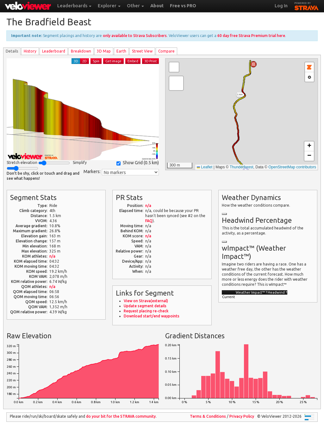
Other (135, 5)
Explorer (109, 5)
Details (12, 51)
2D (84, 61)
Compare (166, 51)
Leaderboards (74, 5)
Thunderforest (241, 167)
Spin (96, 61)
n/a (52, 256)
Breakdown (81, 51)
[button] (253, 64)
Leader (53, 51)
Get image (113, 61)
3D (76, 61)
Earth (121, 51)
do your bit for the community (121, 416)
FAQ (149, 221)
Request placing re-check (146, 311)
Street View (142, 51)
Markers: (92, 171)
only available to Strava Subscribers (135, 36)
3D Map (104, 51)
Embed (133, 61)
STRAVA (306, 5)
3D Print (150, 61)
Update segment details (145, 306)
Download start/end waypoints (151, 316)
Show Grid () (137, 163)
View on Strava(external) (146, 301)
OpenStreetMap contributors (292, 167)
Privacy (241, 416)
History (30, 51)
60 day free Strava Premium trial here (251, 36)
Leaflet (204, 167)
